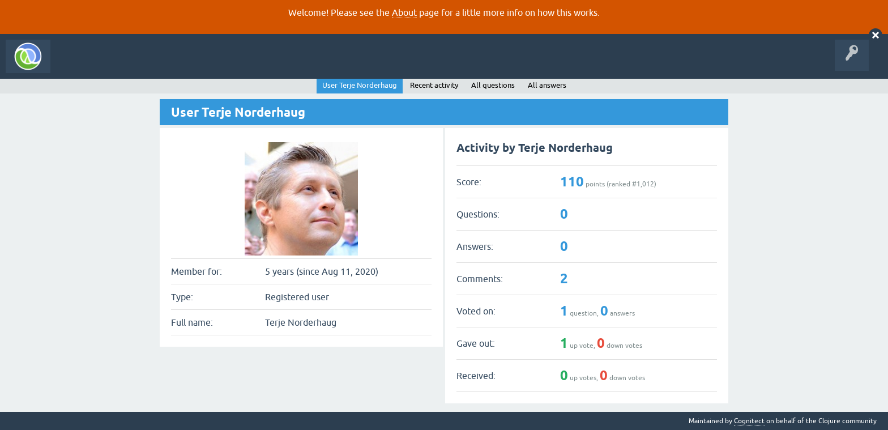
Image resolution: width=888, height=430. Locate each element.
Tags (212, 64)
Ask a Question (259, 64)
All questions (493, 85)
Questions (121, 64)
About (404, 12)
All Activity (76, 64)
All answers (547, 85)
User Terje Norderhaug (359, 85)
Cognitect (749, 421)
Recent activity (434, 85)
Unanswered (168, 64)
